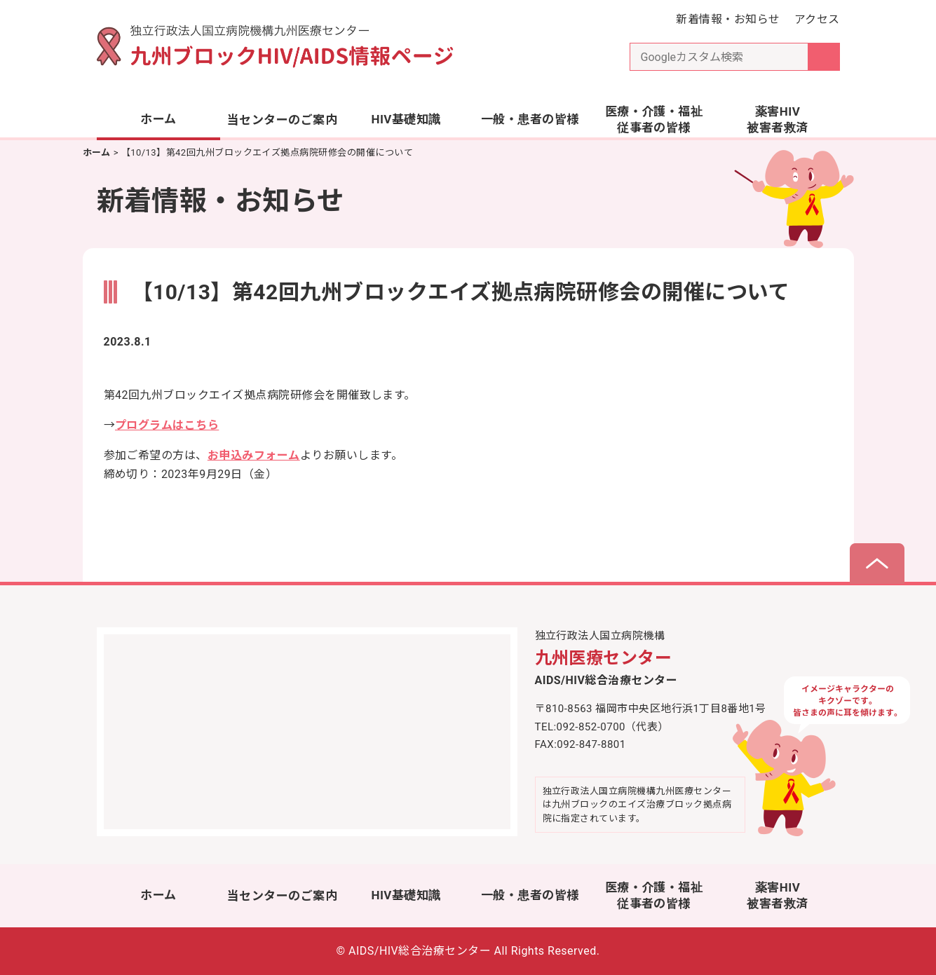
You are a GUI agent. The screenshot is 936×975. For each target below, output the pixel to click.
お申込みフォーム (254, 455)
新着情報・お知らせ (728, 19)
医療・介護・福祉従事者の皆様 (654, 119)
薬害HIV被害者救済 (777, 119)
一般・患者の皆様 (530, 119)
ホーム (158, 119)
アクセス (817, 19)
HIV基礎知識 (405, 119)
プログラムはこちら (167, 425)
